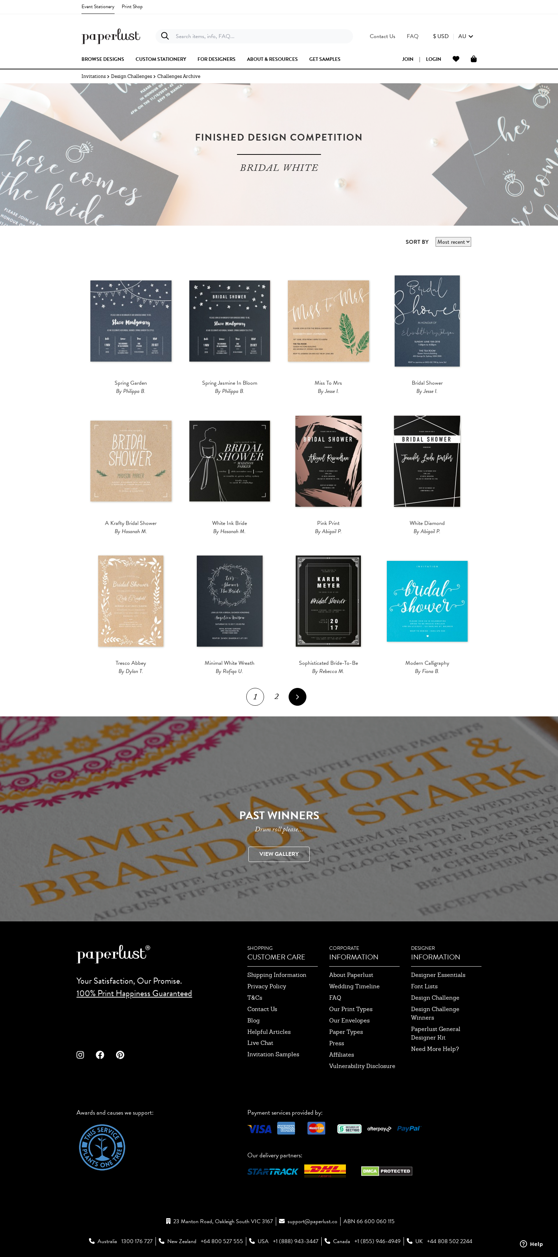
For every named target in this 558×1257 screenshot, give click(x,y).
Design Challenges (131, 76)
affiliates (341, 1054)
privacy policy (266, 986)
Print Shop (132, 6)
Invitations (93, 76)
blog (253, 1020)
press (336, 1043)
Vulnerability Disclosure (362, 1066)
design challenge (435, 997)
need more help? (435, 1049)
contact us (262, 1009)
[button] (453, 36)
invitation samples (273, 1054)
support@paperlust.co (312, 1221)
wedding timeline (354, 986)
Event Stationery (98, 6)
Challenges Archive (178, 76)
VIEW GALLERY (279, 854)
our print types (351, 1009)
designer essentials (438, 975)
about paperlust (351, 975)
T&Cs (254, 997)
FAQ (335, 997)
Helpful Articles (269, 1032)
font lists (424, 986)
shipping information (276, 975)
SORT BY (417, 242)
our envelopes (349, 1020)
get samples (325, 59)
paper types (346, 1032)
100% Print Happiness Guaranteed (134, 993)
